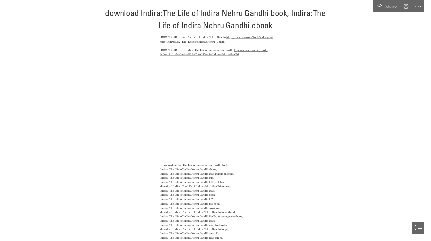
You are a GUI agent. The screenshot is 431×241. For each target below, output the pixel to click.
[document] (215, 120)
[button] (386, 6)
